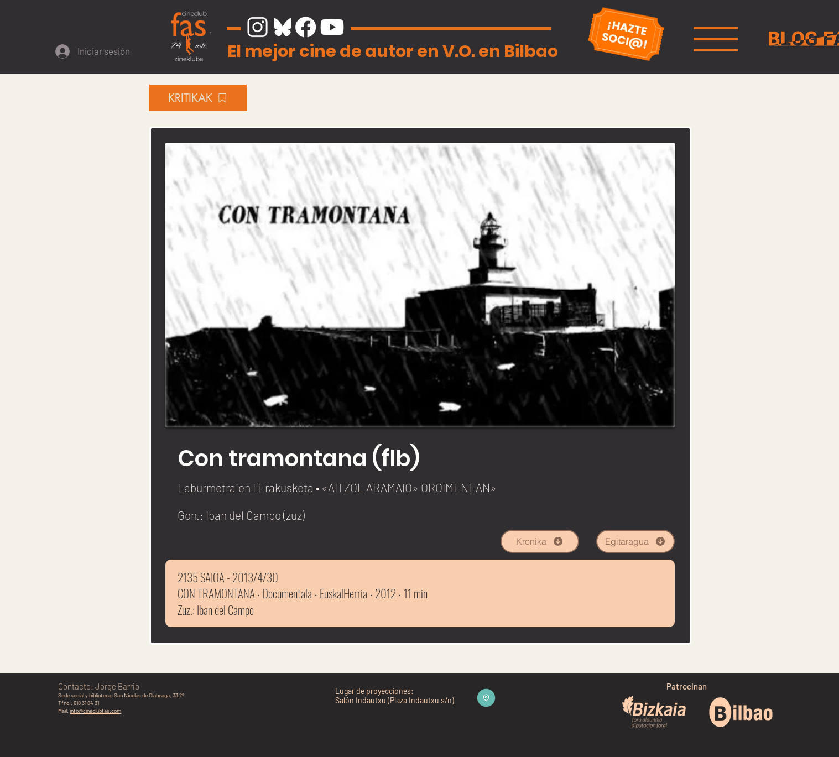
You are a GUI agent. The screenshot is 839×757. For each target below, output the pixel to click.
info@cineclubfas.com (95, 710)
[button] (716, 39)
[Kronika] (540, 541)
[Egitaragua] (635, 541)
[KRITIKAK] (198, 98)
